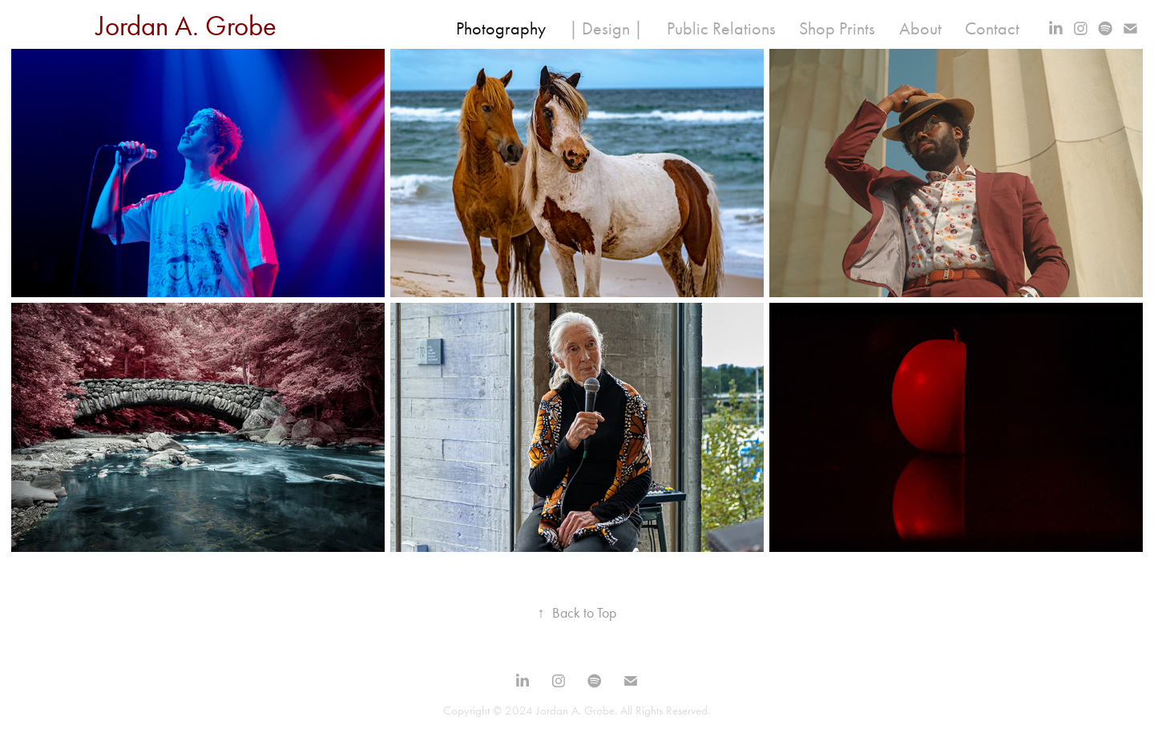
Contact (992, 28)
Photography (501, 28)
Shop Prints (837, 28)
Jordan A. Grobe (186, 26)
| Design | (606, 28)
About (920, 28)
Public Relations (721, 28)
